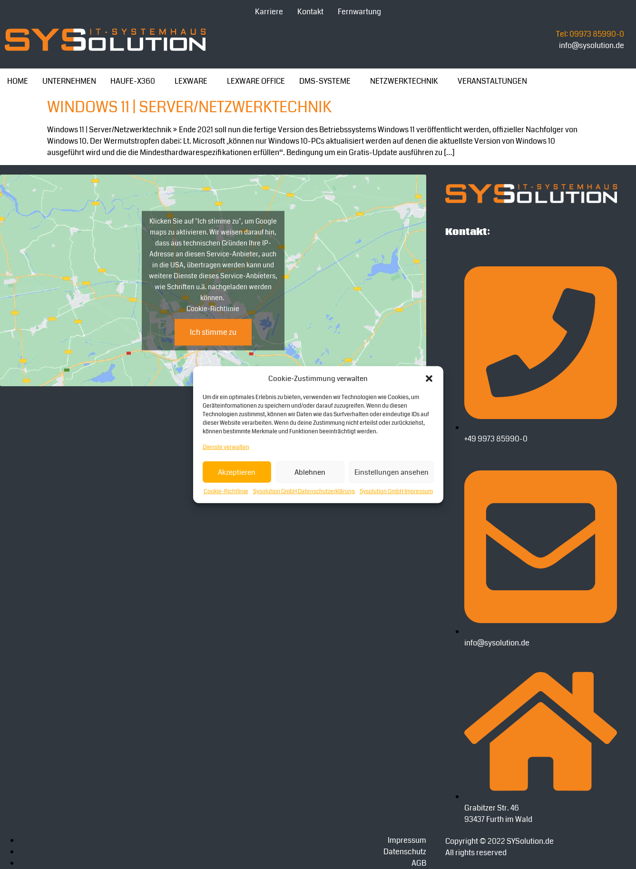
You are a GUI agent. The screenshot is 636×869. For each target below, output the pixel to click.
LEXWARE (191, 81)
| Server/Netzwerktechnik (232, 107)
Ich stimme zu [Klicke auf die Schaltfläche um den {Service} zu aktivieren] (213, 331)
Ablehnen (309, 472)
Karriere (269, 11)
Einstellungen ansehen (391, 472)
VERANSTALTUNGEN (492, 81)
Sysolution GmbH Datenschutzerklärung (304, 492)
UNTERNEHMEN (69, 81)
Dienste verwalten (226, 447)
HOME (17, 81)
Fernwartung (359, 11)
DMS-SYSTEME (325, 81)
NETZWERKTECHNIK (404, 81)
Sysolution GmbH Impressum (396, 492)
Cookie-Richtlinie (226, 492)
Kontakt (310, 11)
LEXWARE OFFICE (256, 81)
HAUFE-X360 (132, 81)
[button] (429, 378)
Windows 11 (89, 107)
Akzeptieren (236, 472)
